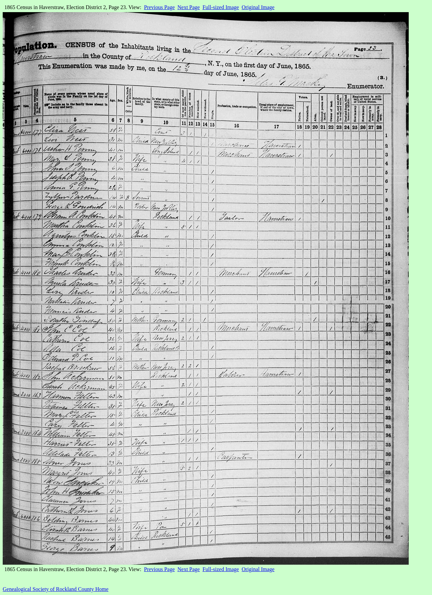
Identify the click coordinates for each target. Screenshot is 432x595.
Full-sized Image (220, 7)
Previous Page (159, 7)
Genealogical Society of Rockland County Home (55, 589)
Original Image (258, 7)
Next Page (189, 7)
